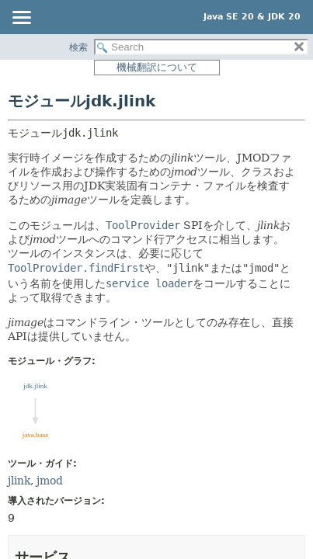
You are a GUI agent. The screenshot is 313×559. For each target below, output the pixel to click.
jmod (50, 480)
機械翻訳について (157, 67)
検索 (78, 47)
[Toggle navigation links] (21, 19)
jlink (19, 480)
